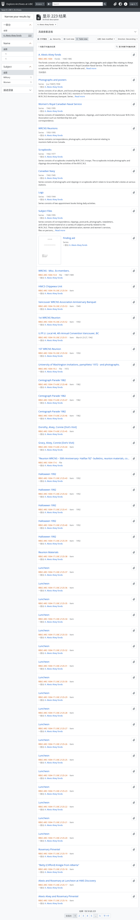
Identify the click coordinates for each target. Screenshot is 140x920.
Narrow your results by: (18, 16)
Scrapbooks (44, 149)
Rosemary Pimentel (49, 849)
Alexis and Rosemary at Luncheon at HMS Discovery (67, 880)
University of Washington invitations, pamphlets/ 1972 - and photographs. (79, 364)
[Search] (77, 4)
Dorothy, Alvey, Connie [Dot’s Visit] (57, 427)
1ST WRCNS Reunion (49, 349)
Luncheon (43, 567)
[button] (115, 4)
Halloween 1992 (47, 474)
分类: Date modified (105, 39)
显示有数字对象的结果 (125, 46)
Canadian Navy (46, 171)
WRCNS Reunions (48, 128)
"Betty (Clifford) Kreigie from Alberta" (58, 865)
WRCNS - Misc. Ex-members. (54, 270)
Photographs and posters (52, 79)
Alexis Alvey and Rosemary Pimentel (58, 896)
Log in (133, 4)
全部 (5, 30)
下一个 (106, 916)
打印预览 (42, 39)
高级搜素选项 (45, 31)
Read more (91, 68)
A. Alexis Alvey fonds (17, 36)
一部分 (7, 24)
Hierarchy (55, 39)
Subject (7, 66)
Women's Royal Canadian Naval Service (60, 104)
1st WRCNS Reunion (49, 317)
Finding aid (69, 238)
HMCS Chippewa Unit (50, 286)
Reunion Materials (48, 552)
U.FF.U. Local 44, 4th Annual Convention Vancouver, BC (68, 333)
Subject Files (45, 211)
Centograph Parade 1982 (52, 380)
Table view (81, 39)
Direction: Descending (127, 39)
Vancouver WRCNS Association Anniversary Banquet (67, 302)
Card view (69, 39)
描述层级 (8, 90)
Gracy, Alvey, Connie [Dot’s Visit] (56, 442)
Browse (39, 4)
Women (17, 83)
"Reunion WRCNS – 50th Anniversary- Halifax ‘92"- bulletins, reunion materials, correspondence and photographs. (84, 458)
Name (6, 43)
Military (17, 78)
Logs (41, 192)
